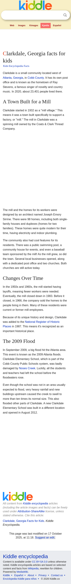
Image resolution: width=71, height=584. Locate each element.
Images (21, 25)
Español (57, 25)
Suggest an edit (44, 537)
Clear (58, 15)
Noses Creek (27, 368)
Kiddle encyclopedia (35, 503)
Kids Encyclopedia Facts (16, 66)
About (31, 575)
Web (12, 25)
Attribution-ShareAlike (31, 511)
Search (65, 15)
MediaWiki (22, 571)
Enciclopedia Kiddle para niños (19, 578)
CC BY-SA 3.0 (39, 561)
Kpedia (45, 25)
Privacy (43, 575)
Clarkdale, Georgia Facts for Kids (23, 520)
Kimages (33, 25)
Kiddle (6, 575)
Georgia (18, 77)
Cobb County (36, 77)
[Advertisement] (35, 39)
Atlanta (7, 77)
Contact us (57, 575)
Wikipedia (33, 568)
